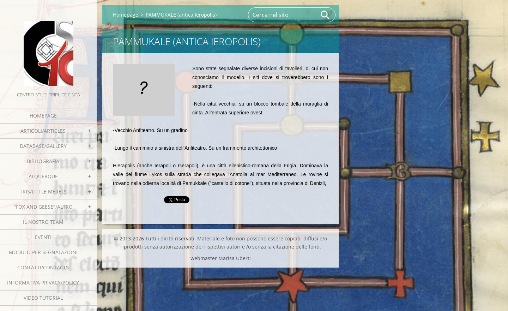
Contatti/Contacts (43, 267)
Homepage (43, 115)
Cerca (325, 15)
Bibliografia (43, 161)
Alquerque (43, 176)
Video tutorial (43, 297)
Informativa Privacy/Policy (43, 282)
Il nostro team (43, 222)
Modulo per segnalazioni (43, 252)
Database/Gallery (43, 146)
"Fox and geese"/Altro (43, 206)
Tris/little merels (43, 191)
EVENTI (43, 237)
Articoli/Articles (43, 130)
